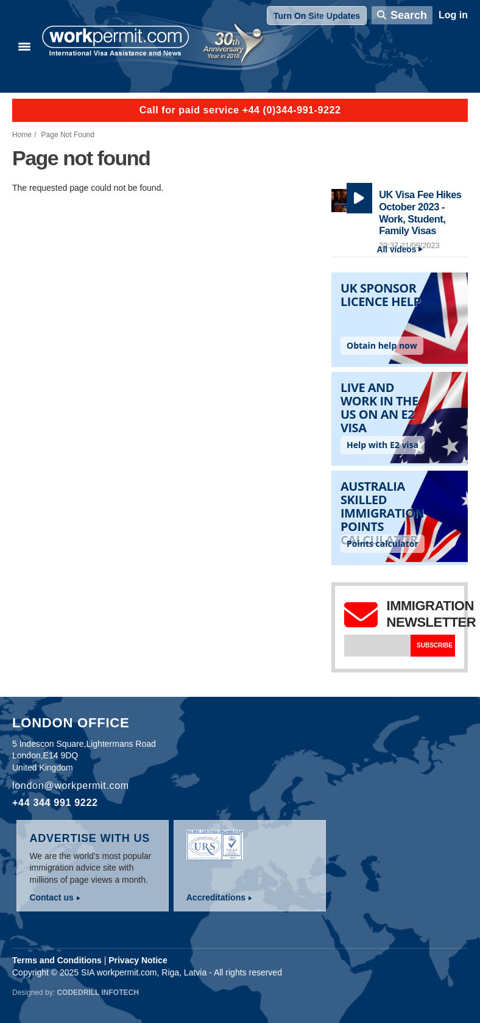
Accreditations (215, 897)
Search (408, 15)
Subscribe (435, 645)
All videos (397, 249)
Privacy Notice (138, 960)
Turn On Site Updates (317, 16)
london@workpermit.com (70, 785)
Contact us (51, 897)
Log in (453, 15)
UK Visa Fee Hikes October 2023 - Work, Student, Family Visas (420, 212)
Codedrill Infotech (97, 992)
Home (22, 134)
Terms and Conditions (57, 960)
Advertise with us (89, 838)
